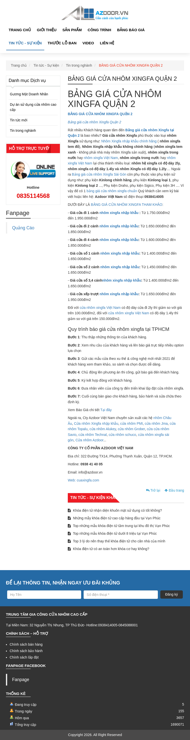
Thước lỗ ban (62, 43)
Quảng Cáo (23, 227)
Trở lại (153, 490)
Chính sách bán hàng (26, 644)
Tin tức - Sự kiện (25, 43)
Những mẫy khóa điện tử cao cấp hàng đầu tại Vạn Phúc (114, 518)
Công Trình (99, 30)
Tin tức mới (18, 120)
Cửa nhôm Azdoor (89, 440)
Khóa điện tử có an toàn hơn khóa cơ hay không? (108, 549)
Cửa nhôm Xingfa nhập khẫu (96, 423)
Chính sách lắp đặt (24, 657)
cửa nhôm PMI (131, 423)
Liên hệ (107, 43)
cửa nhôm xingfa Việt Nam (100, 308)
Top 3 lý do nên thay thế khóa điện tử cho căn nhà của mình (116, 541)
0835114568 (33, 195)
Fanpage (20, 679)
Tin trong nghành (79, 65)
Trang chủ (20, 30)
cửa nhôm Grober (131, 429)
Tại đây (106, 410)
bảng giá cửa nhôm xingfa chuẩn (112, 191)
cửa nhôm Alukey (103, 429)
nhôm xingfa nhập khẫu (119, 213)
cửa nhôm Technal (92, 435)
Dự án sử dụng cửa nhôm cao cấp (33, 107)
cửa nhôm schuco (122, 435)
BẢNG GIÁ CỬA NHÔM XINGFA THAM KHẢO (126, 205)
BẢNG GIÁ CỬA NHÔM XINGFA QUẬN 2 (131, 65)
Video (88, 43)
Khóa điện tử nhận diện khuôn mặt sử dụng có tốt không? (115, 510)
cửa (150, 429)
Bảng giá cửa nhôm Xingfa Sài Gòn (99, 174)
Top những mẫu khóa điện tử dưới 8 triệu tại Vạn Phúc (112, 533)
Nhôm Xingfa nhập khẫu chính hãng (129, 141)
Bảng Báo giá (131, 30)
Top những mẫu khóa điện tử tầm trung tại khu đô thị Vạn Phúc (119, 526)
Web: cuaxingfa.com (83, 480)
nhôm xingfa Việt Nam (101, 158)
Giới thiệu (46, 30)
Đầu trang (174, 490)
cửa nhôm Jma (156, 423)
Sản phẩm (72, 30)
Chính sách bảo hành (26, 651)
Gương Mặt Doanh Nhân (29, 94)
